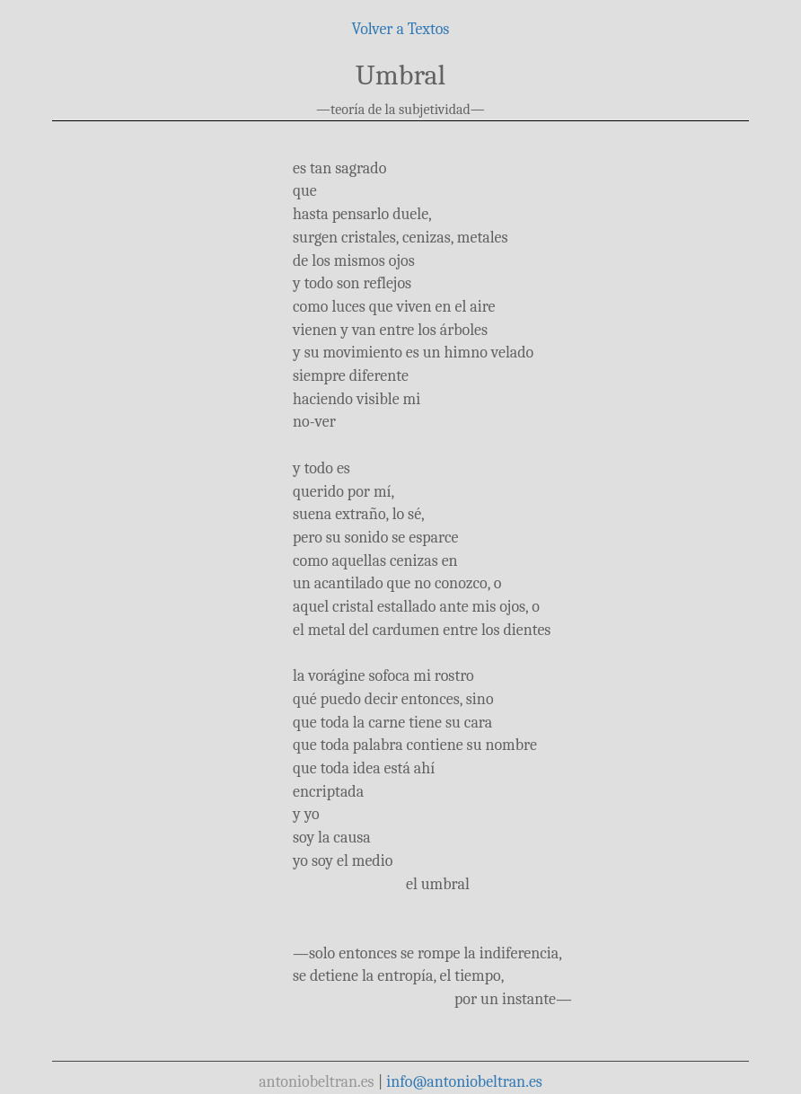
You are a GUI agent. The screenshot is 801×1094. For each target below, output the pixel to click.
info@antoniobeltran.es (464, 1081)
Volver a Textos (401, 29)
